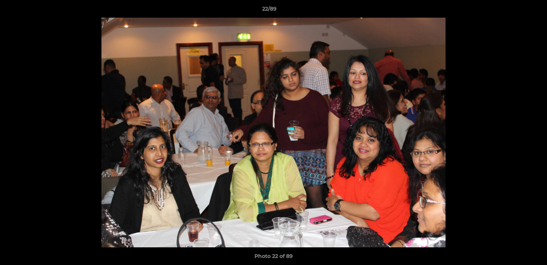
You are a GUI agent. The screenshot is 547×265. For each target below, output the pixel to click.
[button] (516, 10)
